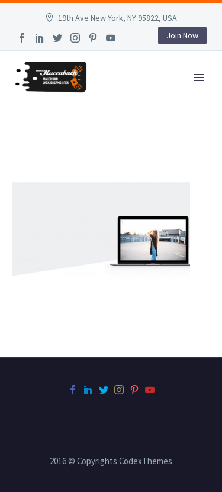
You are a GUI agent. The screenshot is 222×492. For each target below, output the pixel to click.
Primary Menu (199, 77)
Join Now (182, 35)
